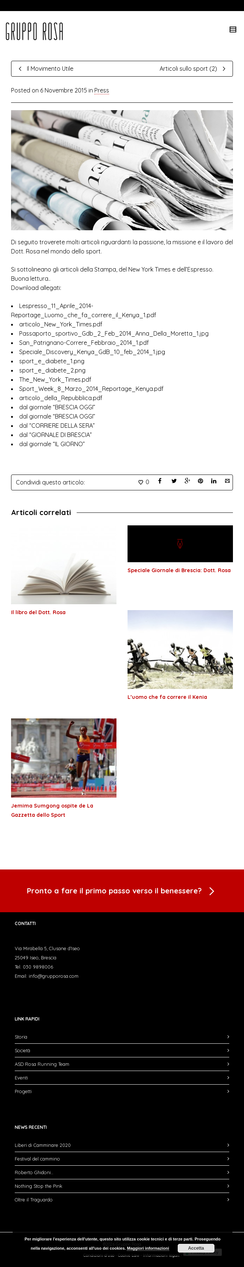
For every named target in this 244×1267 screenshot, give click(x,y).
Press (101, 90)
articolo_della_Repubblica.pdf (60, 398)
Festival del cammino (37, 1159)
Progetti (23, 1091)
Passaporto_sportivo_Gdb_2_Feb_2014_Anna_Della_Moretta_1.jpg (114, 333)
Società (22, 1050)
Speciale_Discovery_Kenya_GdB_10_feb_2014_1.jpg (93, 352)
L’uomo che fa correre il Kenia (167, 697)
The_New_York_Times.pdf (56, 379)
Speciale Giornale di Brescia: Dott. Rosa (179, 570)
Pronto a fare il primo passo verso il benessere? (122, 891)
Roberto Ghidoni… (34, 1172)
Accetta (196, 1248)
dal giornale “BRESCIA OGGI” (57, 407)
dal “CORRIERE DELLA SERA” (57, 425)
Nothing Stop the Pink (38, 1186)
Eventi (21, 1078)
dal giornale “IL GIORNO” (52, 444)
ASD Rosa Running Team (42, 1064)
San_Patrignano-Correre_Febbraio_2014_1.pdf (84, 342)
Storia (21, 1037)
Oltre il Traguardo (34, 1200)
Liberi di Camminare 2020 (43, 1145)
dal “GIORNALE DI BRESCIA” (55, 434)
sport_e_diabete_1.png (52, 361)
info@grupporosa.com (54, 976)
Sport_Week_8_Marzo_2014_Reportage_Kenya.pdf (92, 388)
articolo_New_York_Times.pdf (61, 324)
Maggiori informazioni (148, 1248)
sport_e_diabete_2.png (52, 370)
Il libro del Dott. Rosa (38, 612)
